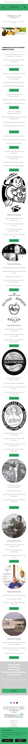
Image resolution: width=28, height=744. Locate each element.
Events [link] (14, 724)
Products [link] (14, 721)
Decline (7, 740)
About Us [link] (14, 722)
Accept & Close (20, 740)
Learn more (14, 69)
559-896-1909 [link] (14, 7)
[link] (24, 7)
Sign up (14, 691)
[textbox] (14, 685)
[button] (3, 7)
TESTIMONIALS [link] (14, 726)
